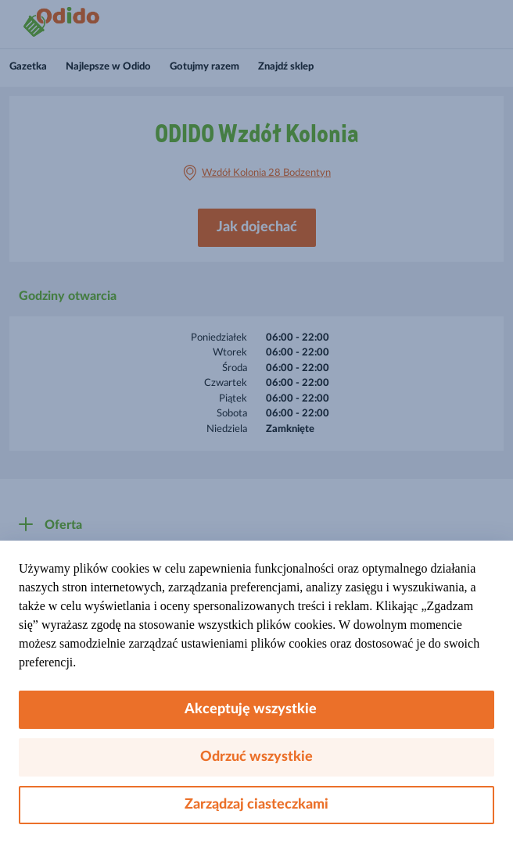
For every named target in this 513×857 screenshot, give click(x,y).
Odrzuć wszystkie (256, 757)
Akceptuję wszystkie (257, 709)
